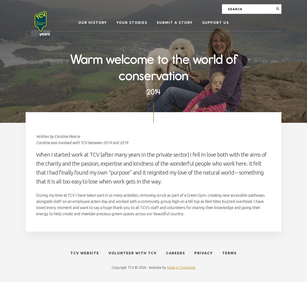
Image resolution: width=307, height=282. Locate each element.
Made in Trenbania (181, 267)
